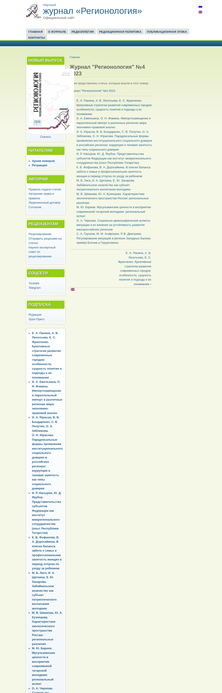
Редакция (35, 314)
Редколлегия (83, 31)
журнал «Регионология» (92, 11)
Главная (35, 31)
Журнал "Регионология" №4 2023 (92, 90)
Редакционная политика (120, 31)
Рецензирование (40, 234)
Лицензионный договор (44, 202)
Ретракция (39, 165)
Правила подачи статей (45, 189)
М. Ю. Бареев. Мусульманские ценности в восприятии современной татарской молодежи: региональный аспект (43, 666)
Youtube (34, 283)
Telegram (35, 287)
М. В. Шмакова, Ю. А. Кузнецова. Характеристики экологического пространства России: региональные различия (113, 198)
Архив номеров (43, 161)
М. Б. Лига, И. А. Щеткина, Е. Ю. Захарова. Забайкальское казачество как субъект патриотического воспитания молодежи (44, 590)
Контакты (36, 37)
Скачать (45, 136)
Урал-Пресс (37, 319)
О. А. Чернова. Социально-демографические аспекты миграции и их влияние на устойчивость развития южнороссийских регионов (113, 225)
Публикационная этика (167, 31)
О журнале (57, 31)
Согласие (35, 207)
